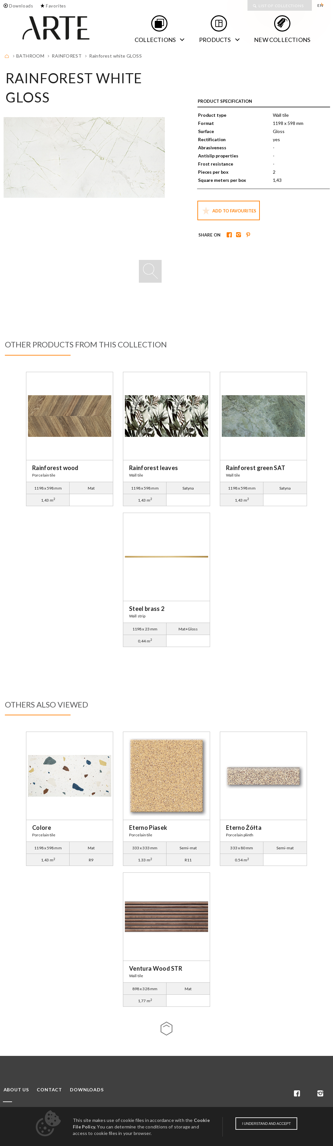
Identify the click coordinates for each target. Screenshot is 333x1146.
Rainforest (67, 56)
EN (320, 5)
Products (215, 39)
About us (16, 1089)
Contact (49, 1089)
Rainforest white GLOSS (115, 56)
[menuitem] (322, 5)
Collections (155, 39)
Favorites (56, 5)
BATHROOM (30, 56)
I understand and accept (266, 1124)
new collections (282, 39)
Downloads (21, 5)
